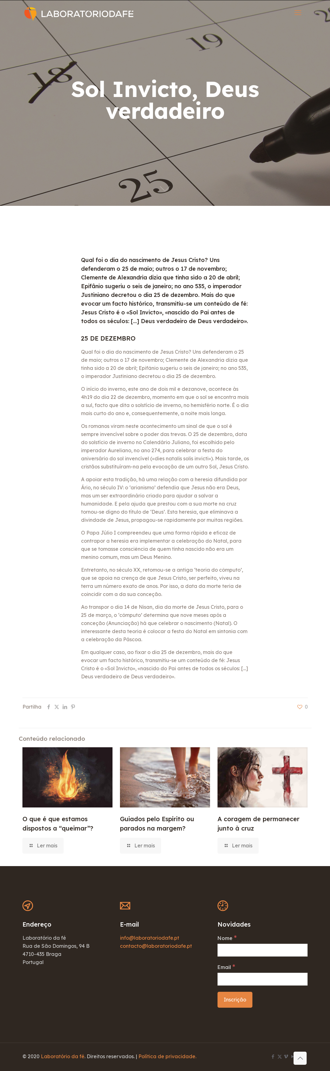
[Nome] (263, 950)
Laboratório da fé (62, 1056)
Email (226, 967)
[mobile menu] (298, 12)
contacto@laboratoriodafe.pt (156, 946)
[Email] (263, 979)
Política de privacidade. (167, 1056)
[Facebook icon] (273, 1056)
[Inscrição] (235, 1000)
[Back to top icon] (300, 1058)
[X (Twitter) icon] (279, 1056)
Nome (227, 938)
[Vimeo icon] (286, 1056)
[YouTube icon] (292, 1056)
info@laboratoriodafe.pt (149, 938)
